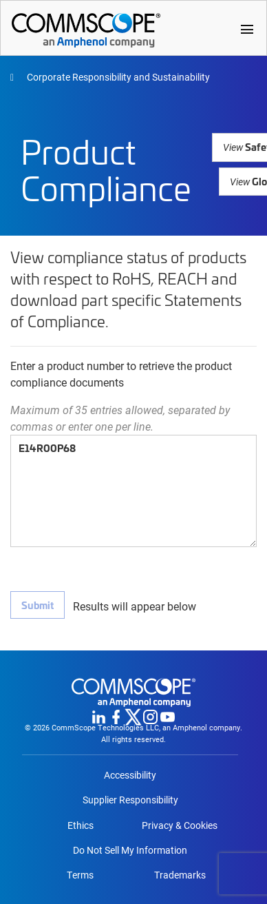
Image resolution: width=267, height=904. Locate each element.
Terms (80, 875)
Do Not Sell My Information (130, 850)
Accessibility (130, 775)
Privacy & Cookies (179, 825)
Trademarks (180, 875)
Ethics (80, 825)
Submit (37, 604)
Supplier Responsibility (130, 800)
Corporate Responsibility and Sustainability (117, 76)
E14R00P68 (133, 491)
